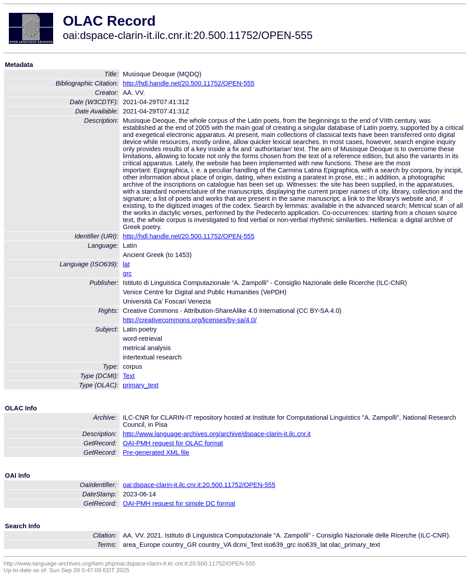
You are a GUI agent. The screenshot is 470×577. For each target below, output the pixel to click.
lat (126, 264)
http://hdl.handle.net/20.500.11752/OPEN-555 (188, 83)
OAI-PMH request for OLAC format (173, 443)
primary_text (141, 385)
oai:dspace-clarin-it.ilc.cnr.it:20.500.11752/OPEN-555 (199, 484)
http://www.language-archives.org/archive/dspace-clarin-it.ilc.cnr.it (217, 433)
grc (127, 273)
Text (129, 375)
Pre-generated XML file (156, 452)
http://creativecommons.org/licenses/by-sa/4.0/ (190, 320)
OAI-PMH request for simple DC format (179, 503)
